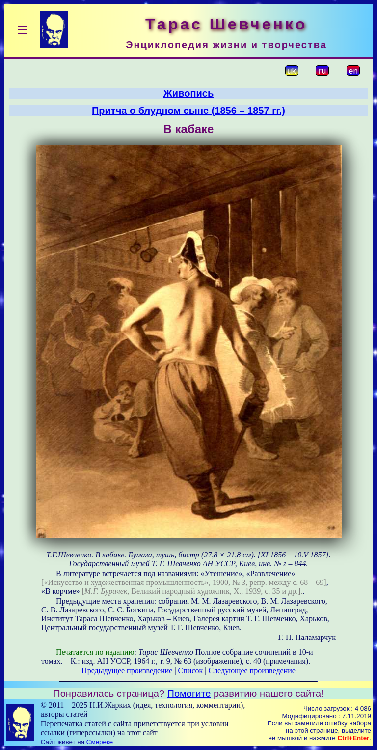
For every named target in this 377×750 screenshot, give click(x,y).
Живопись (188, 93)
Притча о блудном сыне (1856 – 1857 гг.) (188, 110)
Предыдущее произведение (126, 671)
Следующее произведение (251, 671)
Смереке (99, 742)
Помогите (189, 693)
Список (190, 671)
